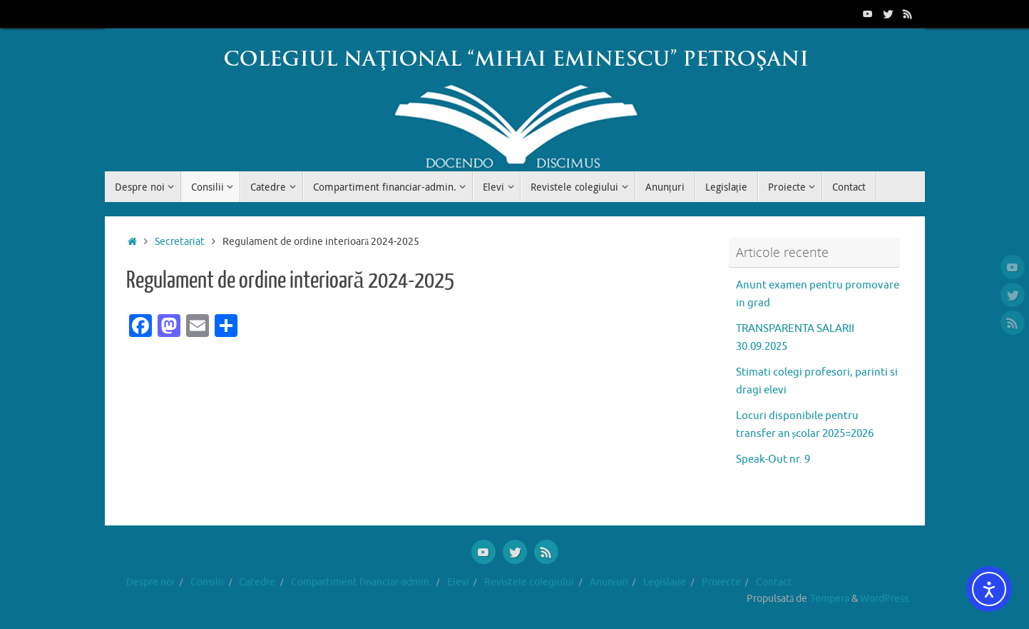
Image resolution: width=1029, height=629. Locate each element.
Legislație (664, 582)
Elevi (458, 582)
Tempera (829, 599)
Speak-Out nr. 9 (773, 459)
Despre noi (150, 582)
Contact (774, 582)
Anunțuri (609, 582)
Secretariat (180, 242)
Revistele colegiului (529, 582)
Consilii (207, 582)
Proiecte (721, 582)
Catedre (257, 582)
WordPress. (885, 599)
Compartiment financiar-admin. (361, 582)
